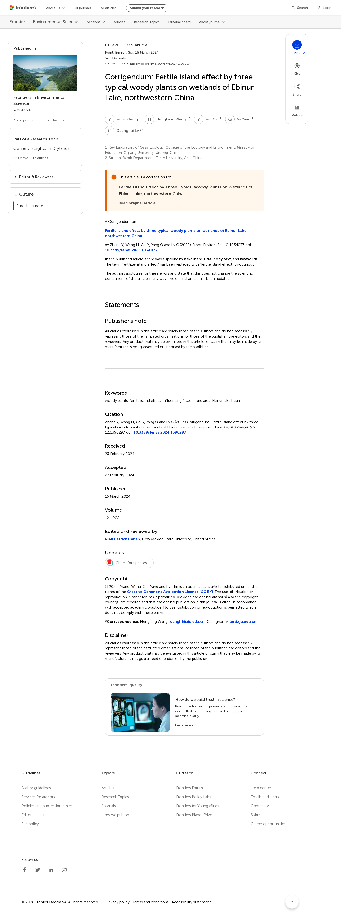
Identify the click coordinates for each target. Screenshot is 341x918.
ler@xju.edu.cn (243, 621)
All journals (82, 8)
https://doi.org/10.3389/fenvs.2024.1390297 (160, 63)
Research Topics (147, 22)
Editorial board (179, 22)
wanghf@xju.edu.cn (187, 621)
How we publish (115, 814)
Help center (261, 787)
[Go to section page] (45, 85)
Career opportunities (268, 824)
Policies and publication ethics (47, 805)
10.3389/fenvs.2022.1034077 (131, 250)
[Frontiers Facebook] (24, 870)
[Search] (300, 7)
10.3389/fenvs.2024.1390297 (160, 432)
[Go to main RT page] (45, 149)
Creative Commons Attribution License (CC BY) (170, 591)
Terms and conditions (151, 902)
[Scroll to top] (292, 902)
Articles (119, 22)
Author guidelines (36, 787)
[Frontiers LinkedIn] (51, 870)
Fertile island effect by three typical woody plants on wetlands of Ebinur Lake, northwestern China (176, 233)
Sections (93, 22)
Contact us (260, 805)
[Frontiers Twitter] (37, 870)
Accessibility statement (191, 902)
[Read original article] (139, 203)
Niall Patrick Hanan (122, 539)
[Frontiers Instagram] (64, 870)
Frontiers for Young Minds (197, 805)
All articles (109, 8)
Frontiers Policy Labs (193, 796)
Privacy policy (118, 902)
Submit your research (147, 8)
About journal (209, 22)
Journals (109, 805)
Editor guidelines (35, 814)
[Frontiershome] (23, 8)
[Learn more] (186, 725)
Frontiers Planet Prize (194, 814)
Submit (257, 814)
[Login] (324, 7)
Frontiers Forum (189, 787)
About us (53, 8)
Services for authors (38, 796)
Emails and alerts (265, 796)
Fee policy (30, 824)
